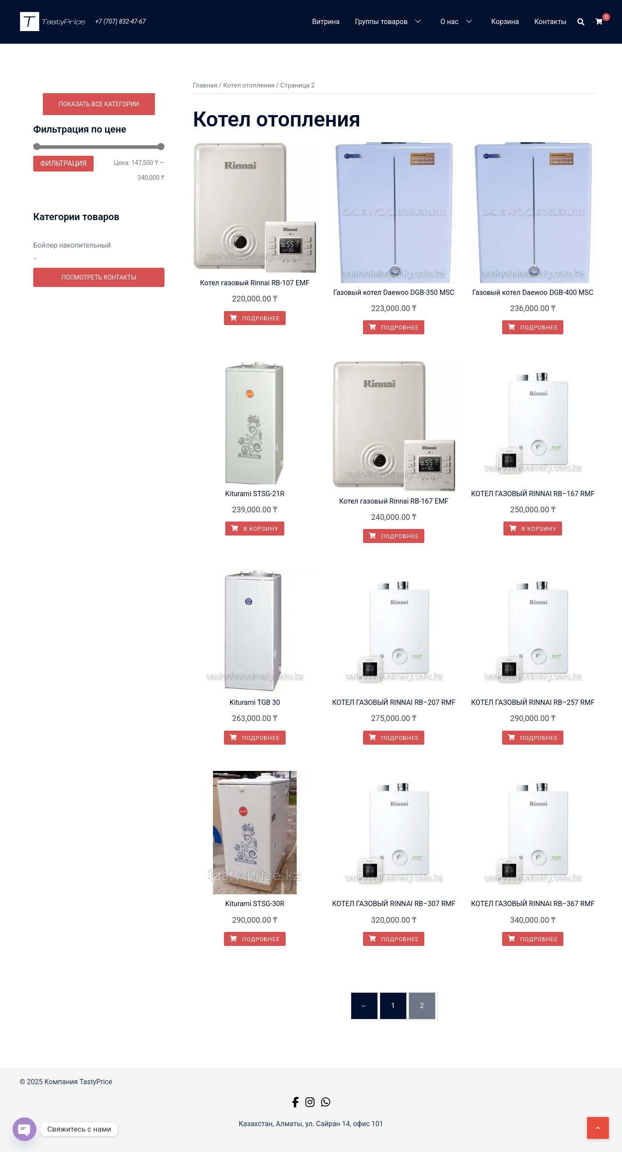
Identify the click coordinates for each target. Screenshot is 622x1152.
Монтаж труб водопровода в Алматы (94, 470)
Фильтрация (63, 163)
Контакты (550, 22)
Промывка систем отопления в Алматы (98, 530)
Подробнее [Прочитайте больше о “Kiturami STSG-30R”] (255, 939)
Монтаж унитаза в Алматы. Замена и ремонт (94, 492)
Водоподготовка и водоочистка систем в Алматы (97, 267)
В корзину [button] (254, 528)
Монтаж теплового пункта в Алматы (93, 453)
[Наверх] (598, 1128)
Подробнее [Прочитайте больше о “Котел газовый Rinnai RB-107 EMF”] (255, 318)
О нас (449, 22)
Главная (205, 85)
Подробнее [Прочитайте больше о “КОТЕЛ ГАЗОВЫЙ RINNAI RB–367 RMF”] (533, 939)
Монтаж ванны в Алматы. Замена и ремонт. (92, 432)
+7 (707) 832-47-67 (120, 21)
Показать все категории (99, 104)
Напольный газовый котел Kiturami (91, 382)
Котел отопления (61, 322)
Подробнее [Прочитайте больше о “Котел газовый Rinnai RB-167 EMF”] (394, 536)
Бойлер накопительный (72, 245)
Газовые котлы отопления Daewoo (90, 365)
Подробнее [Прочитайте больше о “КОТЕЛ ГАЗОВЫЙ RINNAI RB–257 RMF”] (533, 738)
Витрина (326, 22)
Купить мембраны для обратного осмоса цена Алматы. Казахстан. (88, 404)
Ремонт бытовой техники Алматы (88, 562)
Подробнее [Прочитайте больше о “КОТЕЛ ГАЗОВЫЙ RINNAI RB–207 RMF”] (394, 738)
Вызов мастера (58, 289)
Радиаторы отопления (70, 546)
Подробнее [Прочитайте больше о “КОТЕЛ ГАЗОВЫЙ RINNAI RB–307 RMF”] (394, 939)
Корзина (505, 22)
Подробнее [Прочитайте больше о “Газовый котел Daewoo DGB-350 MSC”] (394, 327)
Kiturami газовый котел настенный (90, 333)
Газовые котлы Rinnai (68, 349)
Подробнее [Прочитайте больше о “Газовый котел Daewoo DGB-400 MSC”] (533, 327)
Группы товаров (381, 22)
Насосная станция (63, 514)
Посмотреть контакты (98, 588)
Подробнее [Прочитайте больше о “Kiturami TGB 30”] (255, 738)
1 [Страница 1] (393, 1005)
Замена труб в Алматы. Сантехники (91, 305)
